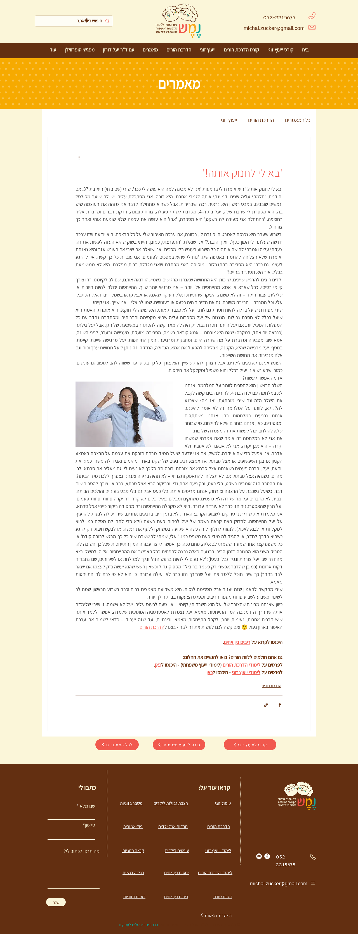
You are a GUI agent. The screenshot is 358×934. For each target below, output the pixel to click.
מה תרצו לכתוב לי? (82, 851)
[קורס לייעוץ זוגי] (250, 744)
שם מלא (87, 806)
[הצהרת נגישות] (216, 915)
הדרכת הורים (261, 120)
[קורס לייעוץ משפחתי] (179, 744)
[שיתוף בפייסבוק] (279, 704)
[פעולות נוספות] (79, 157)
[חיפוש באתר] (74, 21)
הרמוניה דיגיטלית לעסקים (138, 924)
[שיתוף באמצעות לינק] (266, 704)
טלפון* (89, 825)
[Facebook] (267, 856)
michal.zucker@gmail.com (274, 29)
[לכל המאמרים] (117, 744)
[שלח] (56, 902)
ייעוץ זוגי (229, 120)
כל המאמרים (297, 120)
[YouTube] (259, 856)
